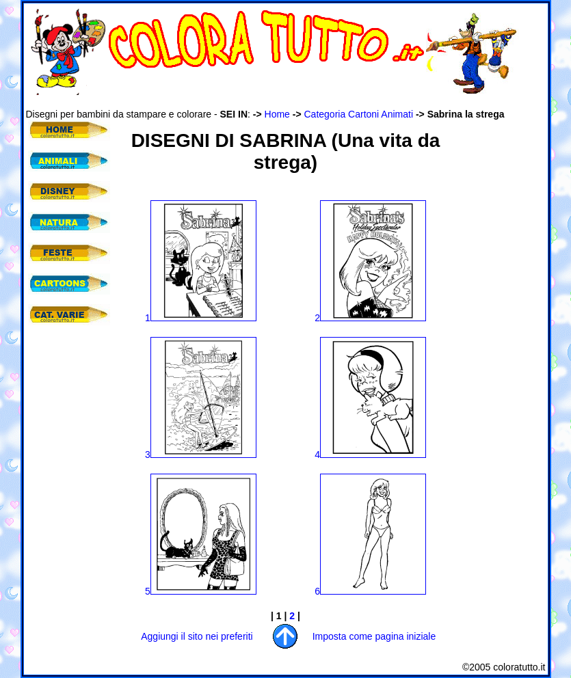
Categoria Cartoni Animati (359, 114)
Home (277, 114)
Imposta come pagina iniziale (374, 636)
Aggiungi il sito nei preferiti (196, 636)
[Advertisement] (275, 101)
